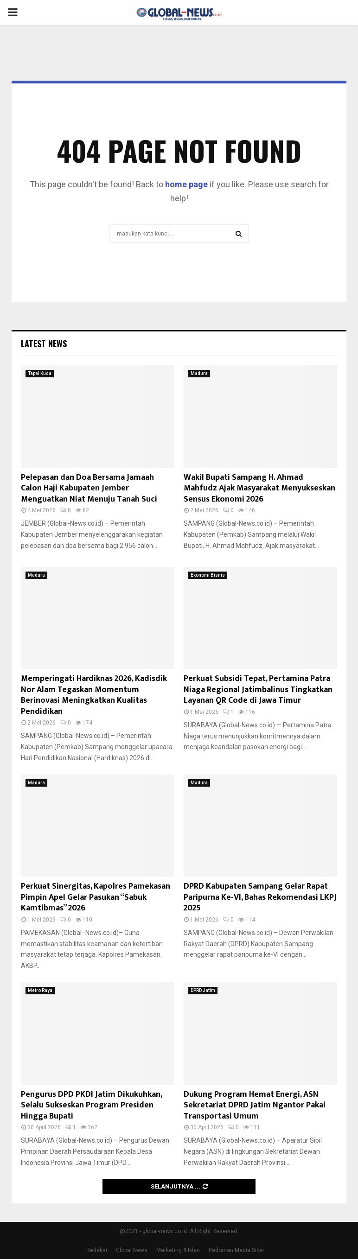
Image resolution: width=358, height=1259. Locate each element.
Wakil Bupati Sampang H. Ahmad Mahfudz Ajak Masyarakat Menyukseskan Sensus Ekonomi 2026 (259, 488)
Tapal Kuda (39, 373)
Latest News (44, 343)
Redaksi (96, 1250)
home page (186, 184)
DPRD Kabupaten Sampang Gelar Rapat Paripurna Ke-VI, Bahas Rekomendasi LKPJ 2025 (260, 897)
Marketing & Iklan (178, 1250)
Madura (199, 373)
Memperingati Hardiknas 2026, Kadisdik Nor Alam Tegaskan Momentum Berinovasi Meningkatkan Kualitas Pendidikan (94, 695)
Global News (131, 1250)
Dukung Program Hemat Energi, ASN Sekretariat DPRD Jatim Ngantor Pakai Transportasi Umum (255, 1105)
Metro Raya (40, 990)
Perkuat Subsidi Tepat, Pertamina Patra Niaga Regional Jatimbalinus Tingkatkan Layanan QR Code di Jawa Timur (258, 689)
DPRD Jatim (203, 990)
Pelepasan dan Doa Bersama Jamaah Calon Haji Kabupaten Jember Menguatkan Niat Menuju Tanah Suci (89, 488)
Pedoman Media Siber (236, 1250)
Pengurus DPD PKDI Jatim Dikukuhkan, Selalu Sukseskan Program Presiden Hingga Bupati (91, 1105)
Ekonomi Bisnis (208, 575)
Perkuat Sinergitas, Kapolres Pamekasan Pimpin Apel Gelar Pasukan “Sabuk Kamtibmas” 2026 (95, 897)
